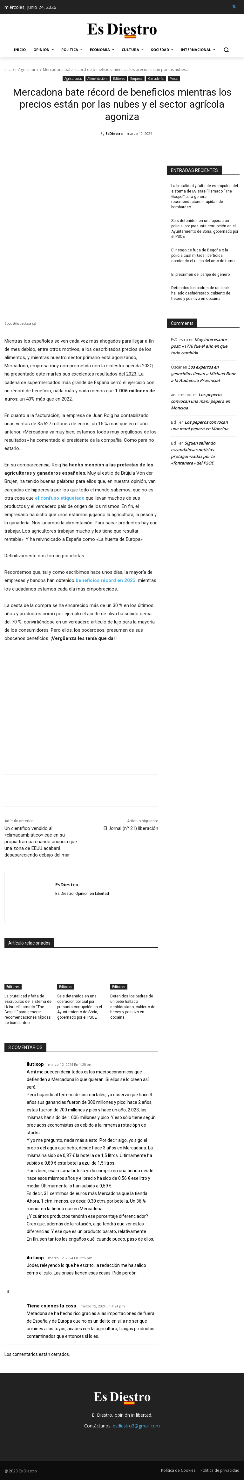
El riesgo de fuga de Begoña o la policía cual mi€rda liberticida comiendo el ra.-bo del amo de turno (202, 255)
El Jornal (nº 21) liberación (131, 828)
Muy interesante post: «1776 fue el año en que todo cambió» (199, 346)
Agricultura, (28, 69)
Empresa (136, 78)
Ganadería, (156, 78)
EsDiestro (114, 133)
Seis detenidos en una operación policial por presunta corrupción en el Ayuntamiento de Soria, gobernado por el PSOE (79, 1007)
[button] (226, 49)
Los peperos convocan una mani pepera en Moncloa (200, 401)
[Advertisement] (81, 704)
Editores (119, 78)
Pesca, (174, 78)
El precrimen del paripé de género (200, 274)
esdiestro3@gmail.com (136, 1426)
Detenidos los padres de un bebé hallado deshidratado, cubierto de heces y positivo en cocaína (132, 1007)
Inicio (9, 69)
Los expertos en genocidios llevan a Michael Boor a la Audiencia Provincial (203, 373)
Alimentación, (97, 78)
